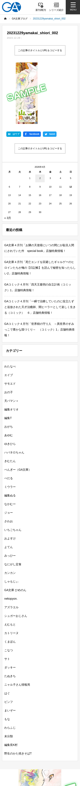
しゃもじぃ (11, 524)
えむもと (10, 567)
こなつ (8, 592)
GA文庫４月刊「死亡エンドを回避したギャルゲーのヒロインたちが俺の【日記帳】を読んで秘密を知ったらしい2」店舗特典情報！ (40, 210)
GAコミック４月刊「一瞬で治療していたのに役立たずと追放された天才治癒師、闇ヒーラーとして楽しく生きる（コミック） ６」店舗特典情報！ (40, 249)
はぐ (7, 635)
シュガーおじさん (15, 558)
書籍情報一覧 (51, 719)
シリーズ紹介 (13, 726)
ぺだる (8, 420)
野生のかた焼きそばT (18, 696)
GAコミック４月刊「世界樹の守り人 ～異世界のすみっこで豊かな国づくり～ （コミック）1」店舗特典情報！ (39, 272)
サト (7, 601)
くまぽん (10, 584)
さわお (8, 463)
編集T (8, 360)
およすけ (10, 480)
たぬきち (10, 618)
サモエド (10, 326)
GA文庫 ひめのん (15, 532)
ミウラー (10, 429)
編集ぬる (10, 437)
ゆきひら (10, 386)
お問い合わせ (50, 770)
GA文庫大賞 (12, 733)
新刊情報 (10, 719)
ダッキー (10, 610)
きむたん (10, 403)
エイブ (8, 317)
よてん (8, 489)
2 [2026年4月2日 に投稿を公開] (40, 120)
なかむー (10, 446)
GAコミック (12, 741)
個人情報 (9, 770)
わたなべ (10, 308)
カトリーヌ (11, 575)
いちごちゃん (12, 472)
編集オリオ (11, 351)
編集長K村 (11, 687)
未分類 (8, 678)
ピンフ (8, 644)
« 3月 (7, 160)
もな (7, 661)
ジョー (8, 455)
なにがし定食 (12, 506)
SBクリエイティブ (15, 748)
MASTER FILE (51, 759)
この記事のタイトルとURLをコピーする (40, 50)
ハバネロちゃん (14, 394)
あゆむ (8, 377)
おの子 (8, 334)
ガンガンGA (50, 741)
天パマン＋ (11, 343)
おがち (8, 369)
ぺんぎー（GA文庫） (17, 412)
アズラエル (11, 549)
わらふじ (10, 670)
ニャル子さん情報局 (17, 627)
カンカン (10, 515)
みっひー (10, 498)
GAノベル (49, 733)
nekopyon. (11, 541)
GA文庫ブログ (51, 726)
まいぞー (10, 653)
